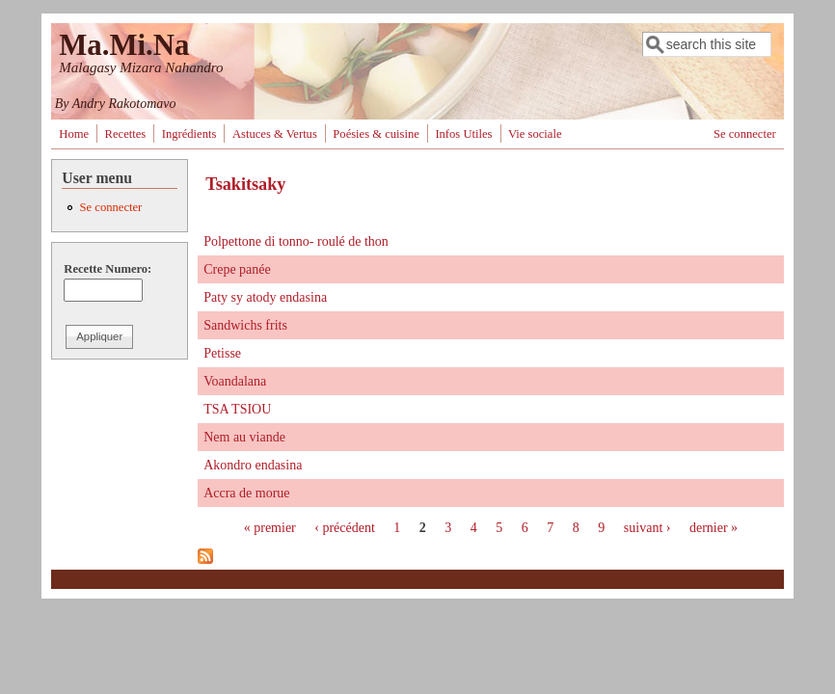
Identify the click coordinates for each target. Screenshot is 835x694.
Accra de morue (246, 493)
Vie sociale (535, 134)
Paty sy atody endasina (265, 297)
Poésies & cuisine (376, 134)
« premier (270, 527)
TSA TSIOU (237, 409)
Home (74, 134)
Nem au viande (244, 437)
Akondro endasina (252, 465)
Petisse (222, 353)
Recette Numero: (107, 269)
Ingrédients (189, 134)
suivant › (647, 527)
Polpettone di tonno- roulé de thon (296, 241)
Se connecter (745, 134)
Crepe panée (237, 269)
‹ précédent (344, 527)
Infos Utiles (463, 134)
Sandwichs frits (245, 325)
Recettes (126, 134)
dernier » (713, 527)
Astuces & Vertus (274, 134)
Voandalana (234, 381)
